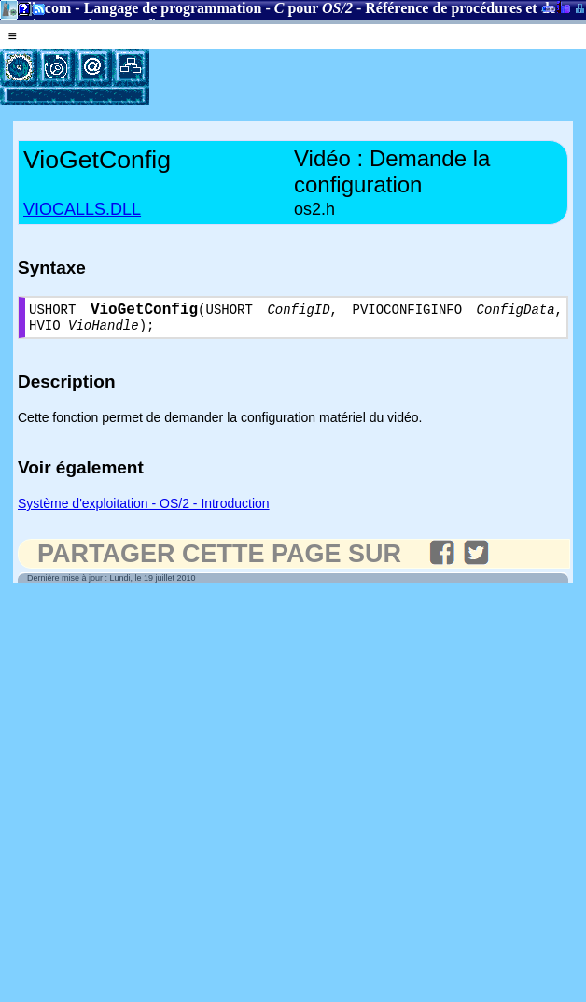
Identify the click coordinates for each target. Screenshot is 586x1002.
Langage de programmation (173, 8)
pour (313, 8)
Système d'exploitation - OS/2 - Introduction (144, 509)
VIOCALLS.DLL (82, 209)
